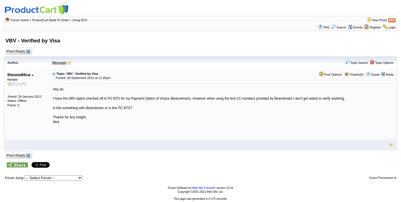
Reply (389, 74)
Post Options (330, 74)
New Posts (379, 20)
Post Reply (17, 51)
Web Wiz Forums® (204, 187)
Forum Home (19, 20)
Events (355, 27)
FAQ (326, 27)
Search (338, 27)
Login (392, 27)
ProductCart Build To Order (50, 20)
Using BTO (80, 20)
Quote (375, 74)
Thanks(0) (353, 74)
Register (375, 27)
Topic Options (382, 62)
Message (59, 63)
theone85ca (20, 74)
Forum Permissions (382, 177)
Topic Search (356, 62)
